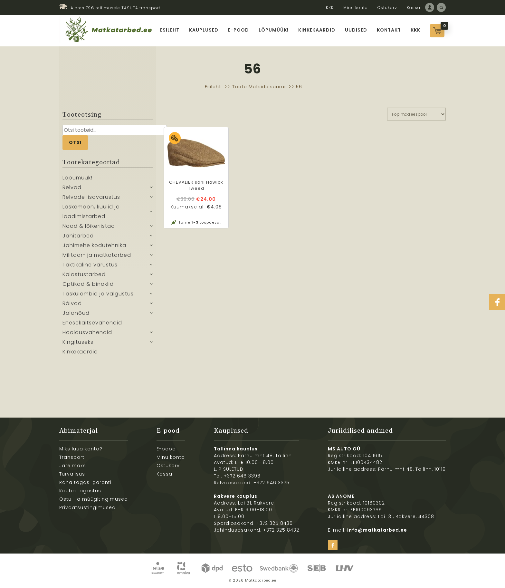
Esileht (169, 30)
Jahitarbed (78, 235)
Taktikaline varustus (90, 264)
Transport (71, 457)
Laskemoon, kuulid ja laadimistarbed (91, 211)
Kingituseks (77, 342)
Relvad (71, 187)
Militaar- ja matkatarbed (96, 255)
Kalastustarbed (84, 274)
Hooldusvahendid (87, 332)
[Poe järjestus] (416, 114)
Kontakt (389, 30)
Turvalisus (72, 474)
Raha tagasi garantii (86, 482)
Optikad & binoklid (88, 284)
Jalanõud (76, 313)
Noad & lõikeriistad (88, 226)
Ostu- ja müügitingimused (93, 499)
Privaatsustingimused (87, 507)
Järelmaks (72, 465)
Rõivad (72, 303)
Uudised (356, 30)
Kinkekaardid (316, 30)
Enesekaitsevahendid (92, 322)
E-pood (238, 30)
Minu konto (355, 7)
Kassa (413, 7)
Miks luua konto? (80, 449)
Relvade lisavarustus (91, 197)
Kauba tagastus (80, 490)
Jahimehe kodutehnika (94, 245)
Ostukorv (387, 7)
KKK (330, 7)
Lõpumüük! (274, 30)
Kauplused (203, 30)
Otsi (75, 142)
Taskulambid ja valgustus (98, 293)
